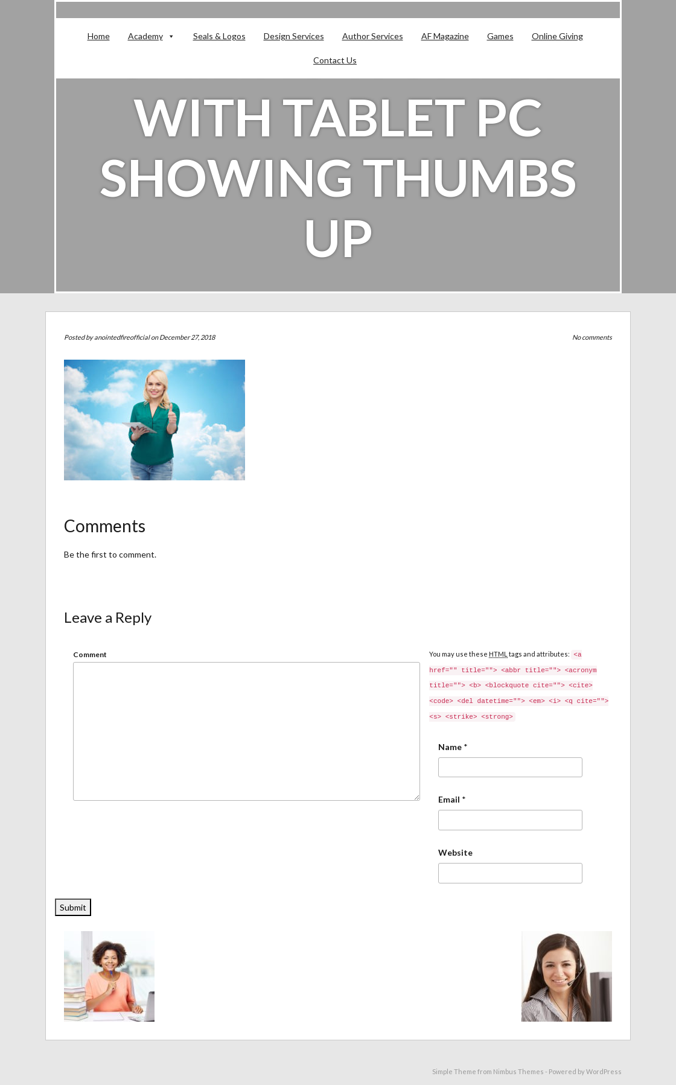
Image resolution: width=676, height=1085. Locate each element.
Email (449, 799)
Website (455, 852)
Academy (145, 36)
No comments (592, 337)
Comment (90, 654)
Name (450, 747)
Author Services (372, 36)
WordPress (604, 1071)
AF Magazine (445, 36)
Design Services (294, 36)
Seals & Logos (219, 36)
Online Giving (557, 36)
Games (500, 36)
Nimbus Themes (518, 1071)
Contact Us (335, 60)
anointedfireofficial (122, 337)
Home (99, 36)
